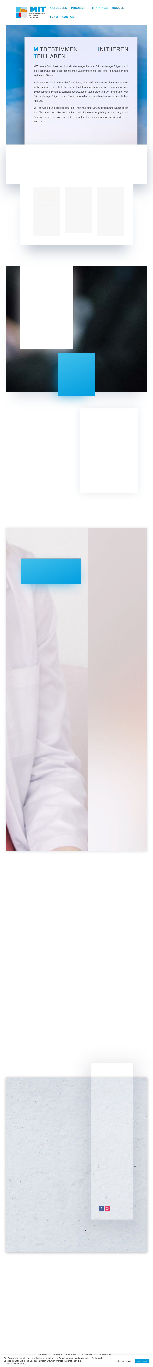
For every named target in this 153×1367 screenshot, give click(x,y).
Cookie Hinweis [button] (124, 1361)
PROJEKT (78, 8)
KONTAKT (69, 17)
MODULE (118, 8)
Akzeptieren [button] (142, 1361)
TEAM (54, 17)
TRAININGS (100, 8)
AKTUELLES (58, 8)
